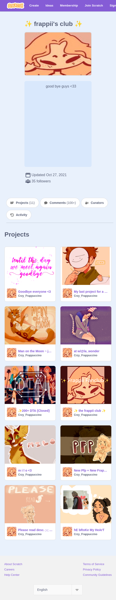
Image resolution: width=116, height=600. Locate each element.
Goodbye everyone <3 (34, 291)
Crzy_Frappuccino (30, 295)
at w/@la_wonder (86, 351)
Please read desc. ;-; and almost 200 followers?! (35, 530)
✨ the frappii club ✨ (90, 410)
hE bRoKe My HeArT (89, 530)
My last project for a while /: (91, 291)
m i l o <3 (25, 470)
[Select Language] (58, 589)
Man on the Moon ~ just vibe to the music (35, 351)
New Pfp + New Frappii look (91, 470)
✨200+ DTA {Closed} (34, 410)
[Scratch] (15, 5)
